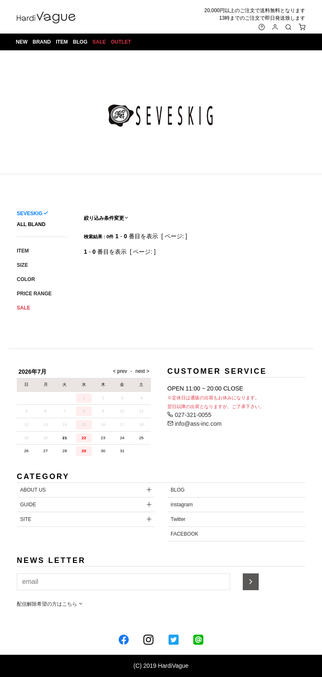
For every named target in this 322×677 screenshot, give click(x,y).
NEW (22, 42)
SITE (25, 519)
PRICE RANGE (34, 294)
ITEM (62, 42)
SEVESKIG (29, 213)
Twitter (178, 519)
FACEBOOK (184, 534)
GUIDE (28, 505)
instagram (182, 505)
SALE (99, 42)
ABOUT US (33, 490)
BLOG (80, 42)
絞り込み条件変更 (106, 218)
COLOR (26, 279)
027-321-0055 (189, 414)
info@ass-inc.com (194, 423)
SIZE (22, 265)
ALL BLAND (31, 224)
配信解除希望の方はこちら (50, 604)
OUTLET (121, 42)
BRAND (42, 42)
